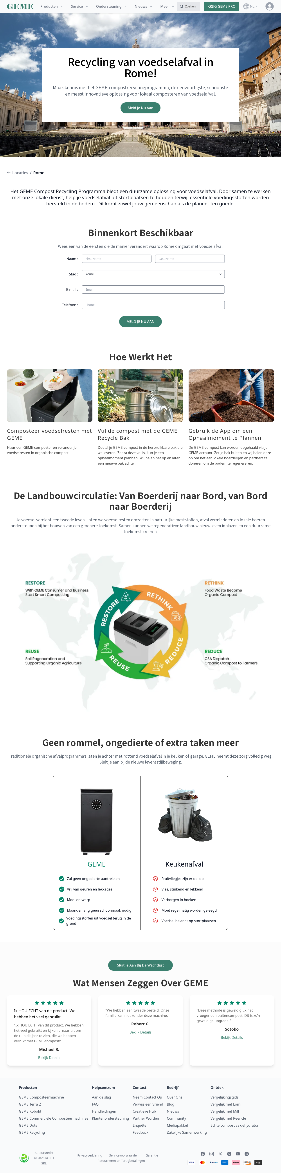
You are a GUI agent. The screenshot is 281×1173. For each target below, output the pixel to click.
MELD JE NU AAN (140, 321)
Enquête (139, 1125)
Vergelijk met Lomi (226, 1104)
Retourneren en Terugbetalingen (121, 1161)
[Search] (188, 6)
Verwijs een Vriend (148, 1104)
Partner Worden (146, 1118)
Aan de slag (101, 1097)
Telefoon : (70, 304)
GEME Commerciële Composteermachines (53, 1118)
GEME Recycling (32, 1132)
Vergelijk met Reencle (228, 1118)
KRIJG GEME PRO (221, 6)
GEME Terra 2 (30, 1104)
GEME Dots (28, 1125)
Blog (170, 1104)
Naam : (72, 258)
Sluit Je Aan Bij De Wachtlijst (140, 965)
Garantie (152, 1155)
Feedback (140, 1132)
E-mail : (72, 289)
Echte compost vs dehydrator (235, 1125)
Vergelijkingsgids (225, 1097)
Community (176, 1118)
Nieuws (173, 1111)
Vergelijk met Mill (225, 1111)
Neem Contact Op (147, 1097)
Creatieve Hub (144, 1111)
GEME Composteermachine (41, 1097)
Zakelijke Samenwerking (187, 1132)
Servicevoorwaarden (124, 1155)
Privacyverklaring (89, 1155)
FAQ (95, 1104)
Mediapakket (177, 1125)
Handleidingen (104, 1111)
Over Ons (174, 1097)
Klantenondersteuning (110, 1118)
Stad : (73, 274)
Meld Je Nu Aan (140, 107)
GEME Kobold (30, 1111)
